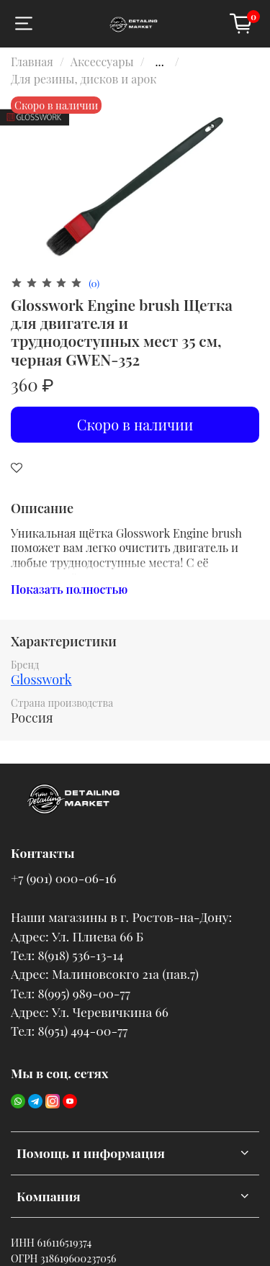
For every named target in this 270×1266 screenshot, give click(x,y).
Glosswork (41, 679)
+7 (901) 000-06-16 (63, 877)
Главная (32, 61)
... (160, 61)
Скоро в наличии (135, 424)
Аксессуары (102, 61)
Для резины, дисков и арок (83, 78)
